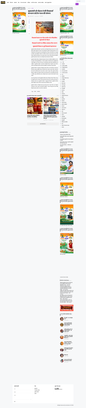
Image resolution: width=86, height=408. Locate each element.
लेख (18, 2)
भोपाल (33, 8)
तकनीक (62, 81)
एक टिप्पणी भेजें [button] (42, 123)
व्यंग (61, 123)
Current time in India (64, 277)
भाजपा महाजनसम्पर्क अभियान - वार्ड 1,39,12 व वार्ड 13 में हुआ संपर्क (68, 342)
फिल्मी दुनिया (63, 118)
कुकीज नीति (36, 391)
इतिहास (28, 2)
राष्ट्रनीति (62, 88)
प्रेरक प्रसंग (62, 83)
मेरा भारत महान (23, 2)
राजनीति (62, 79)
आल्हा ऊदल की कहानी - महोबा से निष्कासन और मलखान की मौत (68, 324)
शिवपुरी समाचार (63, 67)
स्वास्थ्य (62, 106)
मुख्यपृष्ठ (29, 8)
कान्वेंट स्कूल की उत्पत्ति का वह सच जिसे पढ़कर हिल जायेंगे (68, 349)
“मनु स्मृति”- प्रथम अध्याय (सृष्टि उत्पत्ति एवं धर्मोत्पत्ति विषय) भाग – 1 (68, 336)
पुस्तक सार (62, 86)
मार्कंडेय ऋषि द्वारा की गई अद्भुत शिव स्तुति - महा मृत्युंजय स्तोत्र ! (68, 330)
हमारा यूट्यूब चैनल (48, 2)
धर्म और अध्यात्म (34, 2)
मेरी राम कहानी (63, 113)
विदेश (62, 92)
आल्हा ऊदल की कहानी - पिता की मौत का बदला (68, 360)
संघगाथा (62, 90)
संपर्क (8, 2)
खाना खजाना (63, 107)
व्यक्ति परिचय (63, 102)
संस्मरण (15, 2)
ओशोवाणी (62, 116)
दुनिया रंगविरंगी (63, 104)
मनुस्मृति (62, 120)
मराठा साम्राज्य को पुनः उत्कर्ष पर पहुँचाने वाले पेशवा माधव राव (66, 142)
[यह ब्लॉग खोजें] (80, 1)
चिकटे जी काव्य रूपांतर (64, 125)
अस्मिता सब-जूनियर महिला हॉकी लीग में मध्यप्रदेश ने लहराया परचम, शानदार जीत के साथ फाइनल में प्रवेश (66, 292)
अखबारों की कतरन (64, 95)
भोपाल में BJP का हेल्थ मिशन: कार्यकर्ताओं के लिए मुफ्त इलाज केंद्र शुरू (50, 117)
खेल (61, 111)
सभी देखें (58, 95)
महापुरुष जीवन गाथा (64, 78)
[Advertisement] (67, 265)
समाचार (62, 64)
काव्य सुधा (62, 85)
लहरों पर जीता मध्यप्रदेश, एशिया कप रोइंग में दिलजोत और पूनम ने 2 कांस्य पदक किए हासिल (66, 301)
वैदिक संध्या (66, 354)
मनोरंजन (62, 93)
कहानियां (62, 99)
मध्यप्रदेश (38, 91)
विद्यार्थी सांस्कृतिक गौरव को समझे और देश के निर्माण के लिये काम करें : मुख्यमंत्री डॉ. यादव (66, 283)
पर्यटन (62, 114)
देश (61, 74)
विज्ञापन (11, 2)
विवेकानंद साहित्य (64, 121)
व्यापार (62, 127)
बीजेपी (62, 97)
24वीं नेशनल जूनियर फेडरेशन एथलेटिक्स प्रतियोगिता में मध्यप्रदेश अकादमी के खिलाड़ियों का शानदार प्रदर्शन (65, 288)
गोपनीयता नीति (36, 390)
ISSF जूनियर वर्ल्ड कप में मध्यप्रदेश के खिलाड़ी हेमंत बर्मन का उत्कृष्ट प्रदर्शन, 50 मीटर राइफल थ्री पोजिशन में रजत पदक (66, 297)
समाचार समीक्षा (41, 2)
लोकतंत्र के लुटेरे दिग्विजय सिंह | (65, 134)
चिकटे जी (62, 109)
